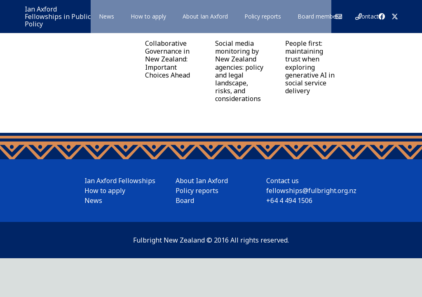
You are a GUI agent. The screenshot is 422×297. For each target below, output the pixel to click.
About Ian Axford (202, 180)
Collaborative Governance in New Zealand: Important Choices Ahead (167, 59)
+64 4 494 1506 (289, 200)
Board (185, 200)
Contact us (282, 180)
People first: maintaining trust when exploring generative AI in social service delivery (310, 67)
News (93, 200)
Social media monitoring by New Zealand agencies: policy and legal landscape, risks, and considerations (239, 71)
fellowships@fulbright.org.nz (311, 190)
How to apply (104, 190)
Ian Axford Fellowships (119, 180)
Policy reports (197, 190)
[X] (394, 16)
